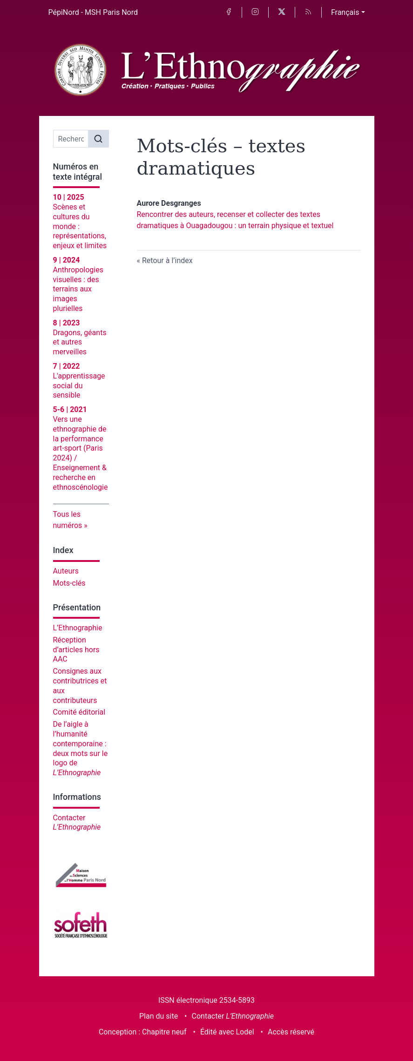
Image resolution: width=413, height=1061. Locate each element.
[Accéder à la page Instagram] (255, 12)
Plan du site (158, 1016)
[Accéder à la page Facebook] (228, 12)
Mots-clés (69, 583)
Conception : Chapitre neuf (143, 1031)
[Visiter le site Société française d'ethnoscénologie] (81, 923)
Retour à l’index (167, 260)
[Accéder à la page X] (281, 12)
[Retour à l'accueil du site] (206, 70)
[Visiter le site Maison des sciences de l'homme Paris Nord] (81, 874)
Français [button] (345, 12)
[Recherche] (71, 138)
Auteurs (66, 571)
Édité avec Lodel (227, 1031)
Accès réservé (291, 1031)
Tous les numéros (67, 520)
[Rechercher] (98, 138)
